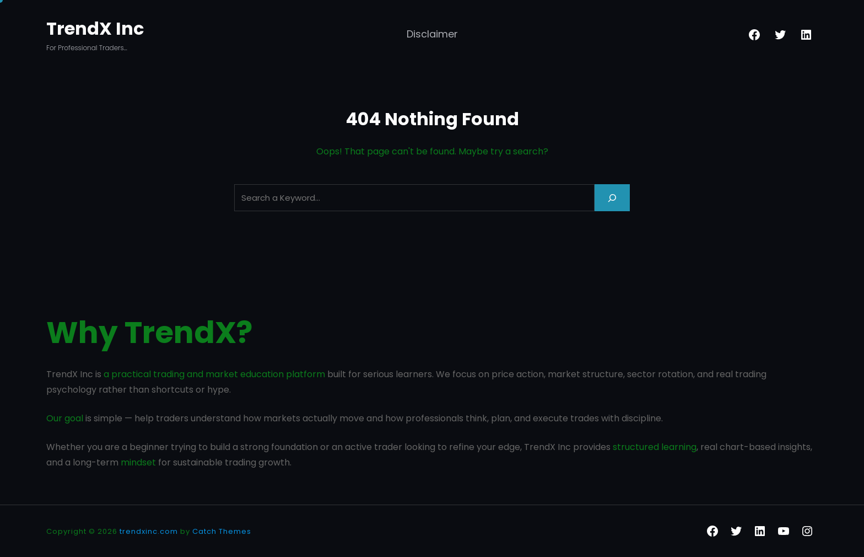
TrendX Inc (95, 28)
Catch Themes (221, 531)
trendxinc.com (149, 531)
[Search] (612, 197)
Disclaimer (432, 34)
